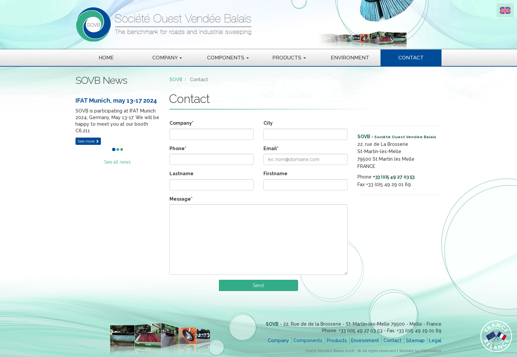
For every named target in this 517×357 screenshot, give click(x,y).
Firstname (275, 173)
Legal (435, 340)
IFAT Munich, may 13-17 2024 (116, 100)
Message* (181, 199)
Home (106, 58)
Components (307, 340)
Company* (181, 123)
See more (88, 141)
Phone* (177, 148)
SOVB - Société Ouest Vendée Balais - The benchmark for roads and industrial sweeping (224, 24)
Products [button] (289, 58)
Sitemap (415, 340)
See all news (117, 162)
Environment (350, 58)
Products (337, 340)
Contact (411, 58)
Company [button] (167, 58)
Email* (271, 148)
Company (278, 340)
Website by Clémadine (420, 350)
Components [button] (228, 58)
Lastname (181, 173)
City (268, 123)
